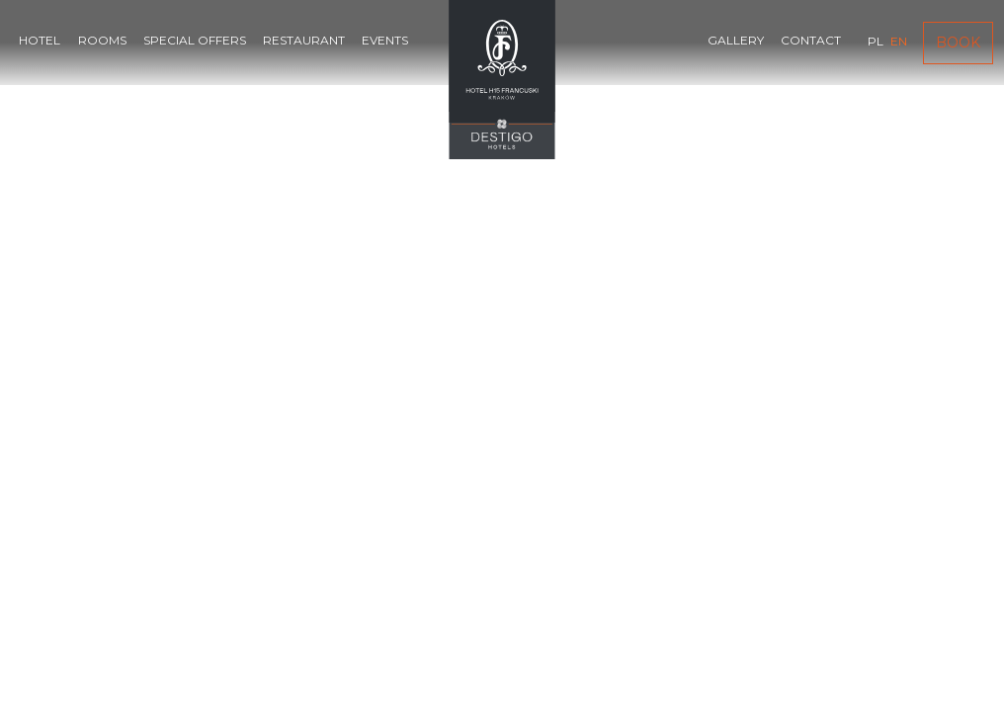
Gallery (736, 40)
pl (875, 41)
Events (385, 40)
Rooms (102, 40)
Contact (811, 40)
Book (958, 42)
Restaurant (304, 40)
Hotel (39, 40)
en (898, 41)
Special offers (194, 40)
